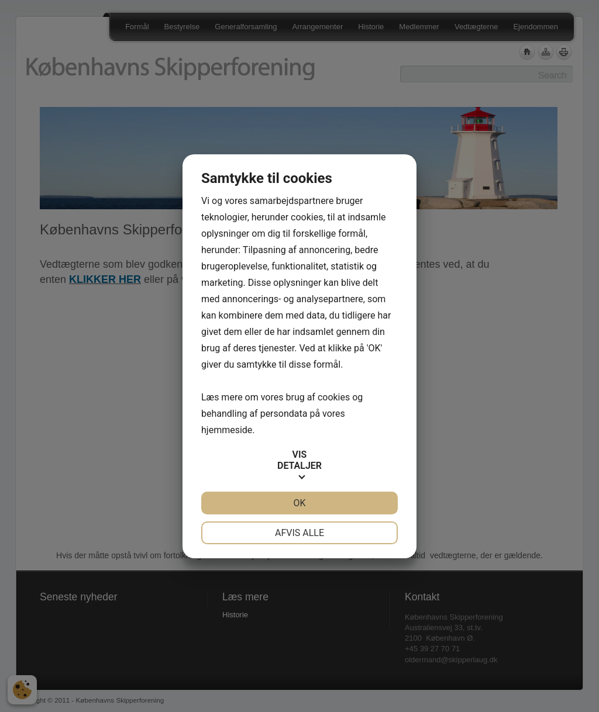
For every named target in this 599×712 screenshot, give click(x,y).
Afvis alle (299, 532)
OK (299, 503)
